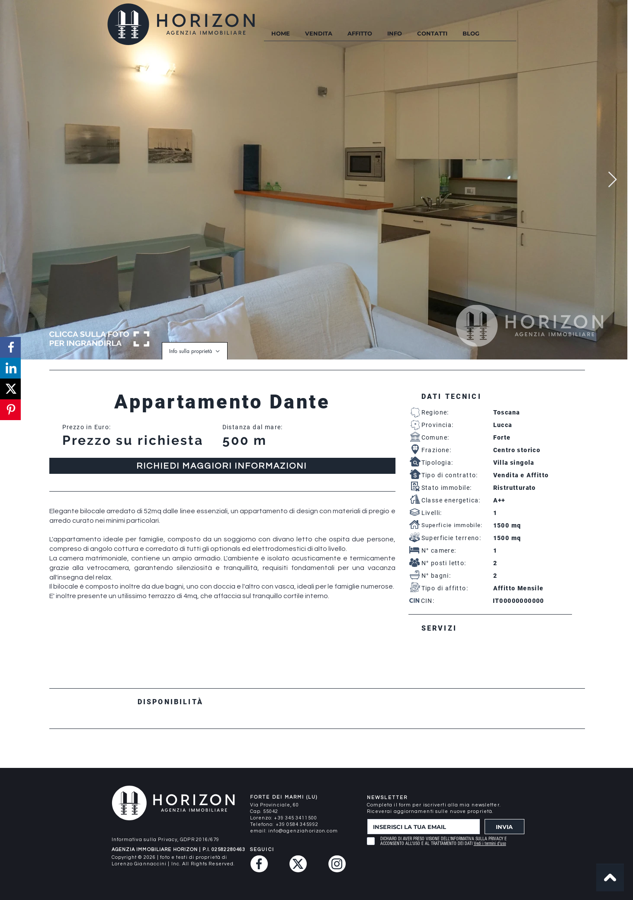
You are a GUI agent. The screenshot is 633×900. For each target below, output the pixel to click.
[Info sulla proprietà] (195, 350)
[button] (394, 33)
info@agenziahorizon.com (303, 831)
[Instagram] (337, 863)
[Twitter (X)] (298, 863)
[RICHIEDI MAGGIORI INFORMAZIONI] (222, 466)
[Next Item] (612, 180)
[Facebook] (259, 863)
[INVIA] (504, 826)
